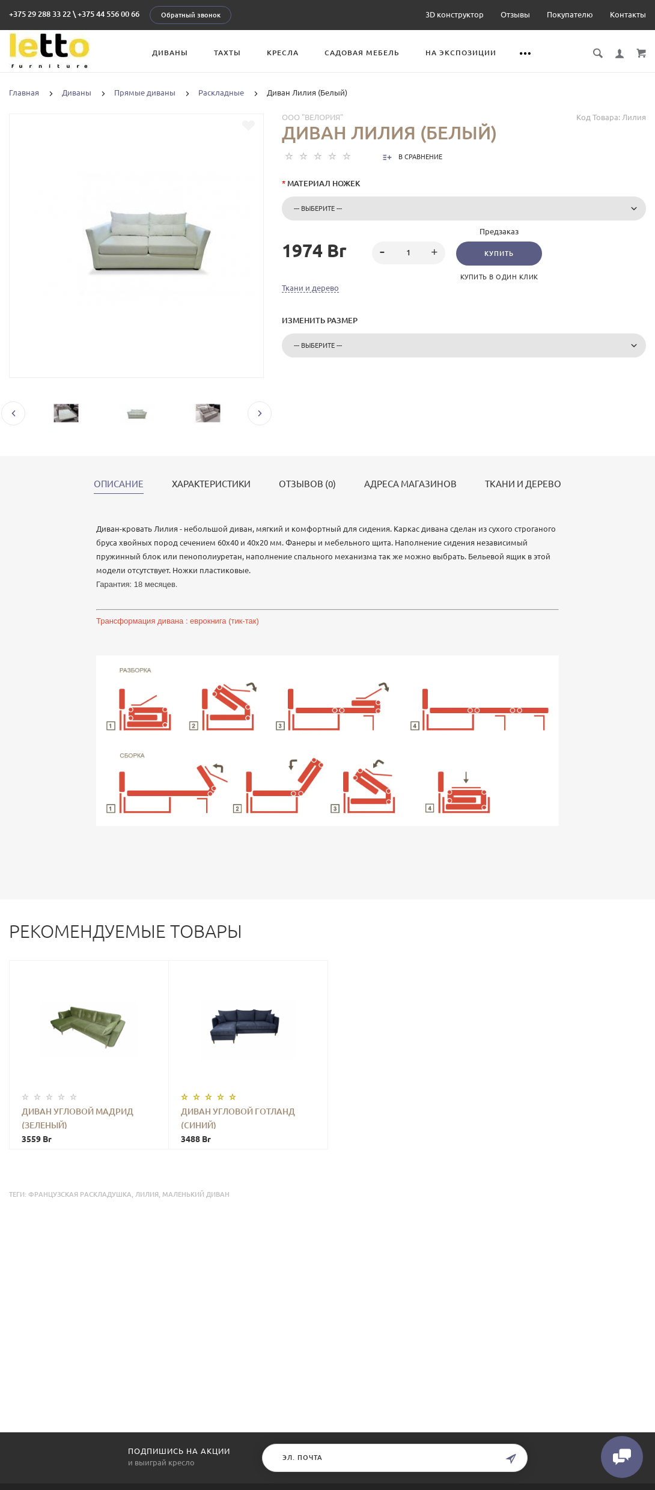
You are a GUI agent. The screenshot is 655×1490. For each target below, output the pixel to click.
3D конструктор (454, 14)
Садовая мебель (362, 52)
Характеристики (211, 484)
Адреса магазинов (410, 484)
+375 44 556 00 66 (108, 14)
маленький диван (196, 1194)
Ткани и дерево (310, 288)
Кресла (283, 52)
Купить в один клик (499, 277)
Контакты (628, 14)
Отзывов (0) (307, 484)
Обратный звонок (191, 15)
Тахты (227, 52)
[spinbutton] (409, 253)
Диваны (170, 52)
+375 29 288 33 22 (40, 14)
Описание (119, 484)
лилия (147, 1194)
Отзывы (515, 14)
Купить (499, 253)
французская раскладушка (80, 1194)
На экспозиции (460, 52)
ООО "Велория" (312, 117)
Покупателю (570, 14)
